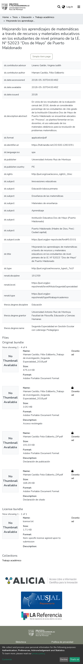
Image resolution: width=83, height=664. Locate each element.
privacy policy (38, 653)
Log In (69, 6)
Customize (7, 659)
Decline (64, 659)
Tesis (15, 17)
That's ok (74, 659)
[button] (63, 7)
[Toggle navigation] (79, 7)
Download (75, 391)
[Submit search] (59, 7)
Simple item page (41, 56)
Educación (26, 17)
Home (5, 17)
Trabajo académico (44, 17)
